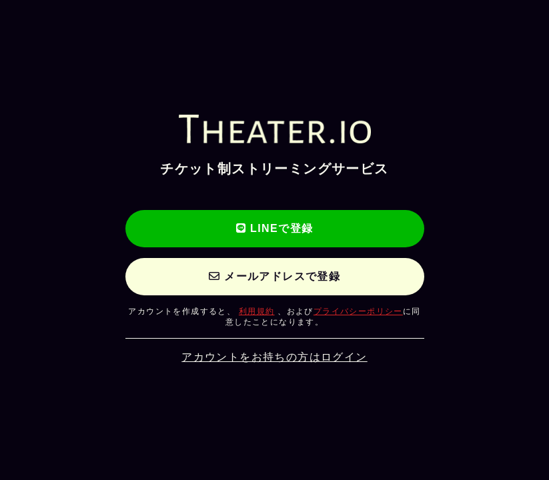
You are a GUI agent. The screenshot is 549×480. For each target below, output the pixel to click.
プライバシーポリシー (358, 311)
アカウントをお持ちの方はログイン (274, 357)
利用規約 (257, 311)
